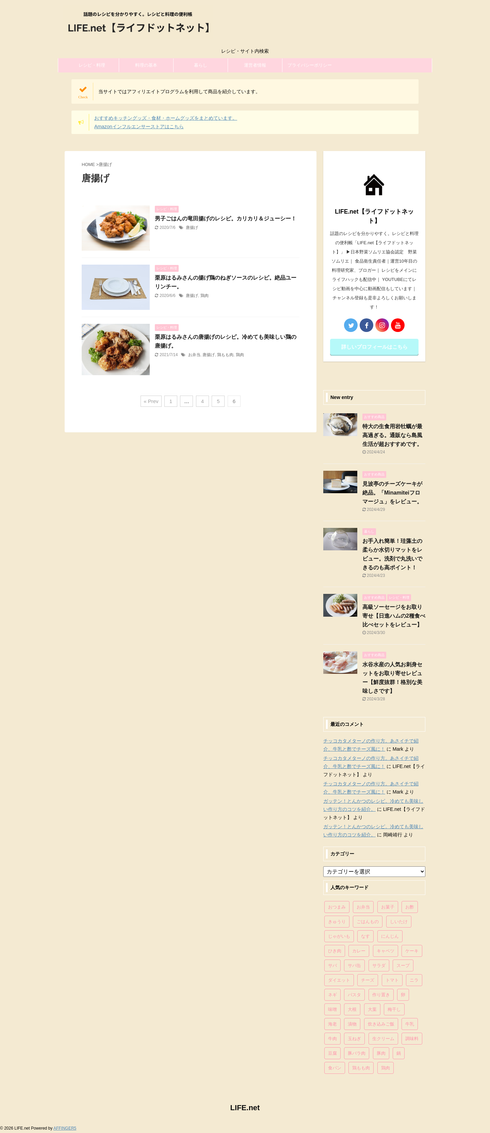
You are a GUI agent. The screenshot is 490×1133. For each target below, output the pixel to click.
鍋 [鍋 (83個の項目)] (398, 1053)
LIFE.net (245, 1107)
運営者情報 (255, 65)
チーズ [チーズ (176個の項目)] (367, 980)
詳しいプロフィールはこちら (374, 347)
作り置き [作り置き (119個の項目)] (381, 994)
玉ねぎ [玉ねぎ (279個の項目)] (354, 1038)
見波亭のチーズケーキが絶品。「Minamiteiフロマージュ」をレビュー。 (392, 492)
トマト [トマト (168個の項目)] (392, 980)
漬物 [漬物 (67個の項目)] (352, 1024)
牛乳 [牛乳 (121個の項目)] (409, 1024)
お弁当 (194, 354)
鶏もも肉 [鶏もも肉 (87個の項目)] (361, 1067)
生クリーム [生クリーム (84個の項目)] (383, 1038)
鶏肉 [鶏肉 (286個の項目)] (385, 1067)
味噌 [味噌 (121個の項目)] (332, 1009)
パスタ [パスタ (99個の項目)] (354, 994)
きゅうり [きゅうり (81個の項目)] (337, 921)
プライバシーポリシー (310, 65)
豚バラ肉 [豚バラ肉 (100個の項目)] (356, 1053)
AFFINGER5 (64, 1128)
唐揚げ (192, 227)
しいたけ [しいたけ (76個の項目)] (399, 921)
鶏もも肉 (225, 354)
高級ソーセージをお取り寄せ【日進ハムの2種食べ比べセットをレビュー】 (393, 616)
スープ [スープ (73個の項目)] (403, 965)
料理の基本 (146, 65)
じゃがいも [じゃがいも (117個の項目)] (339, 936)
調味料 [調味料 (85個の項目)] (412, 1038)
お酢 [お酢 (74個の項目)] (409, 907)
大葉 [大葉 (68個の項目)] (372, 1009)
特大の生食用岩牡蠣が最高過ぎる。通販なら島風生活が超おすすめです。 (392, 435)
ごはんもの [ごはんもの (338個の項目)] (368, 921)
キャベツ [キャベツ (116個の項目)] (385, 950)
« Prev (151, 401)
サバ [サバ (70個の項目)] (332, 965)
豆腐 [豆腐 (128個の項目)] (332, 1053)
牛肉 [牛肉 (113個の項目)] (332, 1038)
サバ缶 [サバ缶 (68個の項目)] (354, 965)
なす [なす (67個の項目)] (365, 936)
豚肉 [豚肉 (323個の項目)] (381, 1053)
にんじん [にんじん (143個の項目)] (390, 936)
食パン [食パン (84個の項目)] (334, 1067)
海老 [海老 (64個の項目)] (332, 1024)
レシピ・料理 (92, 65)
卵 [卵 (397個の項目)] (403, 994)
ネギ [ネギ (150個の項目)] (332, 994)
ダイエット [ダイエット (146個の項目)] (339, 980)
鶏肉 (204, 295)
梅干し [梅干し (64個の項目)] (394, 1009)
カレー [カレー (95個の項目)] (358, 950)
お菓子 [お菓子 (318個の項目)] (387, 907)
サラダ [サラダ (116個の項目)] (379, 965)
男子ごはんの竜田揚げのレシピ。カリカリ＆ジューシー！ (225, 218)
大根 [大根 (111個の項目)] (352, 1009)
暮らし (200, 65)
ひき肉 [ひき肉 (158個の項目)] (334, 950)
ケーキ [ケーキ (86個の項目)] (412, 950)
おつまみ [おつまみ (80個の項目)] (337, 907)
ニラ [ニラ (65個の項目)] (414, 980)
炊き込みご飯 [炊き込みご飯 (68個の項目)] (381, 1024)
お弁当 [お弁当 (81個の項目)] (363, 907)
